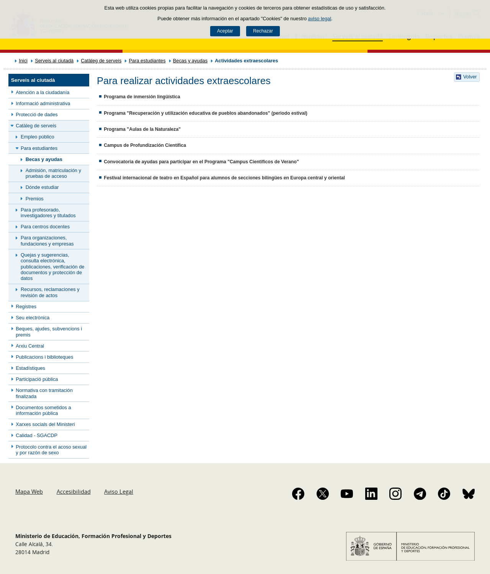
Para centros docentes (45, 226)
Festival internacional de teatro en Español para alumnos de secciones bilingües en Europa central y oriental (224, 177)
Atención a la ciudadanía (42, 92)
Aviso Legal (118, 491)
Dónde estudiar (42, 187)
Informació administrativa (43, 103)
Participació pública (37, 379)
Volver (470, 77)
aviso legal (319, 18)
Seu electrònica (32, 317)
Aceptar (225, 31)
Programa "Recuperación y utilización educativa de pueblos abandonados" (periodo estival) (205, 113)
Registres (26, 306)
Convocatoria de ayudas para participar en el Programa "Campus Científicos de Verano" (201, 161)
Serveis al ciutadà (54, 60)
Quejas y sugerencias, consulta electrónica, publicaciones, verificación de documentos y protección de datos (52, 266)
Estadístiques (30, 368)
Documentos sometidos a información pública (43, 410)
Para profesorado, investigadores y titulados (48, 212)
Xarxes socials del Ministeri (45, 424)
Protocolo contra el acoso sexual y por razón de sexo (51, 449)
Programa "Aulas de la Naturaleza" (142, 129)
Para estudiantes (147, 60)
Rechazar (263, 31)
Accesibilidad (74, 491)
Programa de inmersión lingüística (142, 96)
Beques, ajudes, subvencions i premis (49, 331)
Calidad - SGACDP (36, 435)
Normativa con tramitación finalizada (44, 393)
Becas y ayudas (190, 60)
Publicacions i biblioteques (44, 357)
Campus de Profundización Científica (145, 145)
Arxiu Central (30, 346)
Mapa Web (29, 491)
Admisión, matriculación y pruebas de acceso (53, 173)
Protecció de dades (37, 114)
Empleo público (37, 137)
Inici (23, 60)
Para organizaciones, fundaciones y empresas (47, 240)
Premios (35, 199)
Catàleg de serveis (101, 60)
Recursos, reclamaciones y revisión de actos (50, 292)
